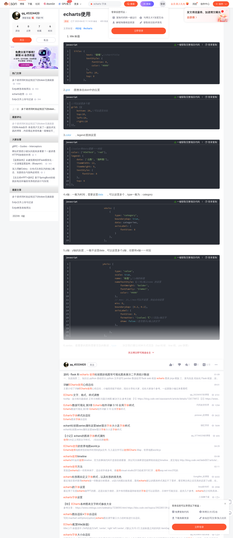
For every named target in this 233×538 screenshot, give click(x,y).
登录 (162, 4)
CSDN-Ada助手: (20, 127)
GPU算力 (65, 3)
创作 (221, 4)
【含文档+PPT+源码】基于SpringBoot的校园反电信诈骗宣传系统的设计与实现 (33, 179)
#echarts (87, 28)
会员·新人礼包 (180, 3)
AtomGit (49, 3)
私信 (46, 40)
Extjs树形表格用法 (25, 89)
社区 (37, 4)
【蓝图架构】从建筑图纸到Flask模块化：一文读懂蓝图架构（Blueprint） (33, 162)
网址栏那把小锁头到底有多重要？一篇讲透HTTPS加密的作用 (33, 153)
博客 (22, 4)
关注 (92, 524)
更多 (77, 4)
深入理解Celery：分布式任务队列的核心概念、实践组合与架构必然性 (33, 170)
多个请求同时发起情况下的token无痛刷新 (33, 82)
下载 (30, 4)
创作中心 (205, 4)
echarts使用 (22, 94)
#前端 (79, 28)
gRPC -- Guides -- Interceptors (27, 146)
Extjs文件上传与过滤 (26, 99)
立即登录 (138, 31)
